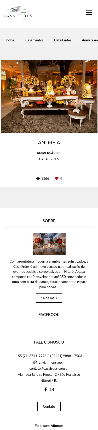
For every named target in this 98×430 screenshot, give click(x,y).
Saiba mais (49, 298)
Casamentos (34, 40)
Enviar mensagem (51, 362)
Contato (49, 406)
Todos (9, 40)
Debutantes (63, 40)
